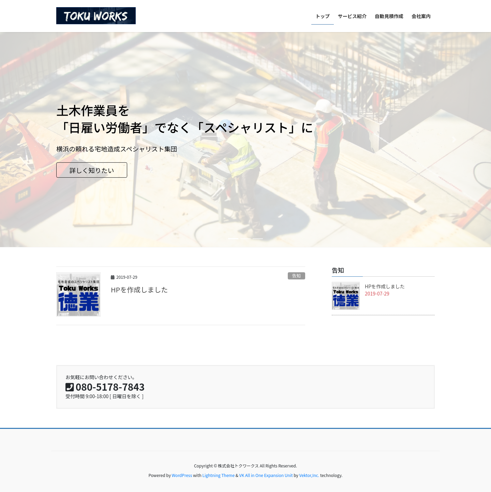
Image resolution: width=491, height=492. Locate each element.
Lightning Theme (218, 475)
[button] (37, 139)
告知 (296, 275)
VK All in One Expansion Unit (266, 475)
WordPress (182, 475)
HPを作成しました (139, 289)
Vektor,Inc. (309, 475)
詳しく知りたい (91, 170)
